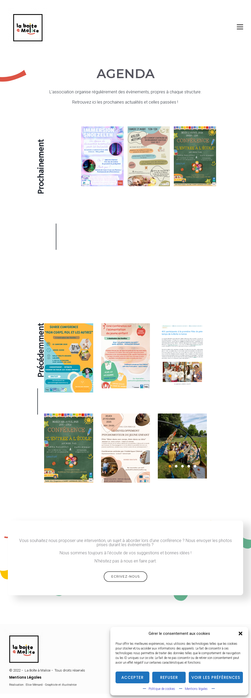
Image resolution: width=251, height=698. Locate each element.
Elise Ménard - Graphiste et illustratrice (51, 684)
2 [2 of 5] (176, 376)
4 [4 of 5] (188, 376)
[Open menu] (240, 27)
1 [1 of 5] (170, 376)
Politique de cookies (162, 689)
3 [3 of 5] (182, 376)
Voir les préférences (215, 677)
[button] (240, 633)
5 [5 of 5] (195, 376)
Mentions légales (196, 689)
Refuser (169, 677)
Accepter (132, 677)
